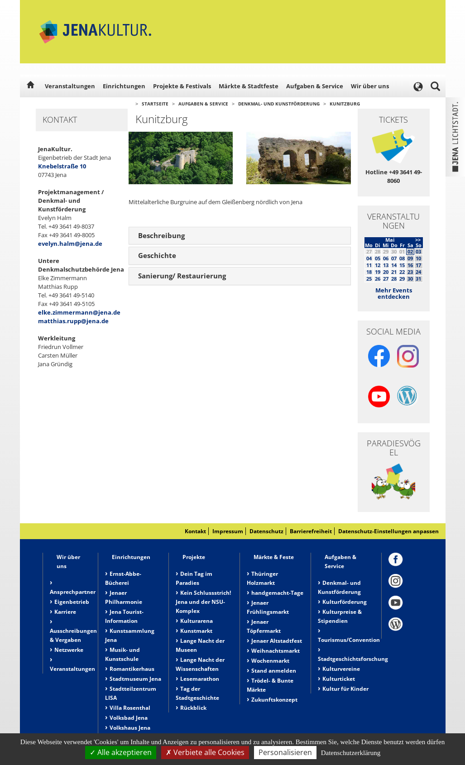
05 (377, 258)
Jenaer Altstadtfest (276, 641)
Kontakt (195, 531)
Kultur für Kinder (345, 689)
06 (385, 258)
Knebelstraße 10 (62, 166)
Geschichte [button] (157, 255)
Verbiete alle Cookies (205, 752)
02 (410, 251)
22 (402, 271)
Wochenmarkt (270, 661)
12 (377, 265)
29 (402, 278)
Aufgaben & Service (314, 86)
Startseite (155, 103)
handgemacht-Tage (277, 593)
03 (418, 251)
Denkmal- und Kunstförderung (279, 103)
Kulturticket (338, 679)
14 (394, 265)
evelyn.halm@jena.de (70, 243)
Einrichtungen (124, 86)
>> (418, 239)
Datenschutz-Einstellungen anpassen (388, 531)
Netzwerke (68, 650)
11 (369, 265)
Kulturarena (196, 621)
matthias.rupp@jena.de (73, 321)
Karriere (65, 612)
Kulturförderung (344, 602)
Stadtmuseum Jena (135, 679)
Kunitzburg (345, 103)
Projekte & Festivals (182, 86)
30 (410, 278)
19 (377, 271)
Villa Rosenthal (130, 708)
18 (369, 271)
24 (418, 271)
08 (402, 258)
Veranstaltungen (70, 86)
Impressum (227, 531)
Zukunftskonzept (274, 699)
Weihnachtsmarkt (275, 651)
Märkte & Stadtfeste (248, 86)
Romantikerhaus (132, 669)
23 (410, 271)
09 (410, 258)
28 (394, 278)
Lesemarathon (199, 679)
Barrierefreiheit (311, 531)
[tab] (239, 235)
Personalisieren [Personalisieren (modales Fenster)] (285, 752)
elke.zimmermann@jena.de (79, 312)
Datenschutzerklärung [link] (351, 752)
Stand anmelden (273, 670)
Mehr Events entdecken (393, 293)
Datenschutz (266, 531)
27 (385, 278)
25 (369, 278)
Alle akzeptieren (121, 752)
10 (418, 258)
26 (377, 278)
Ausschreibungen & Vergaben (73, 635)
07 (394, 258)
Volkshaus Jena (130, 728)
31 (418, 278)
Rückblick (193, 708)
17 (418, 265)
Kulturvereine (341, 669)
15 (402, 265)
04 (369, 258)
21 (394, 271)
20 (385, 271)
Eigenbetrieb (71, 602)
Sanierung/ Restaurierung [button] (182, 275)
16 (410, 265)
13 (385, 265)
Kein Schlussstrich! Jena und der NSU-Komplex (203, 602)
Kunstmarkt (196, 631)
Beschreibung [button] (161, 235)
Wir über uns (370, 86)
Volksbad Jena (129, 718)
